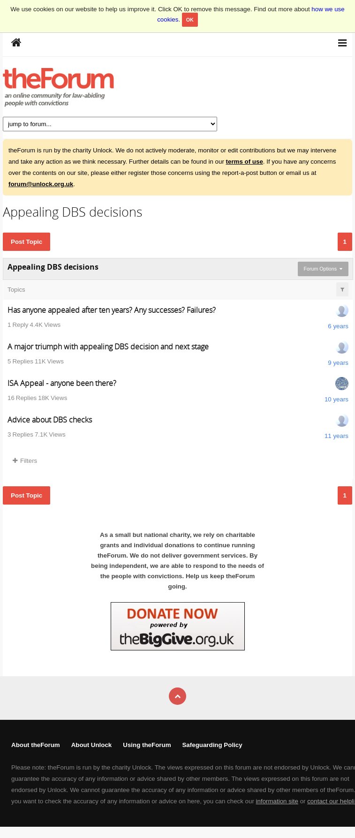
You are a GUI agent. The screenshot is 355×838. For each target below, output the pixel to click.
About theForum (35, 744)
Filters (25, 460)
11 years (336, 435)
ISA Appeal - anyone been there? (62, 383)
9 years (338, 362)
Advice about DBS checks (50, 420)
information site (277, 801)
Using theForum (147, 744)
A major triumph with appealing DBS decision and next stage (108, 346)
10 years (336, 399)
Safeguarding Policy (212, 744)
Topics (16, 289)
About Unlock (91, 744)
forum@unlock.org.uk (40, 184)
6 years (338, 326)
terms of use (244, 161)
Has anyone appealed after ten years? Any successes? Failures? (112, 310)
